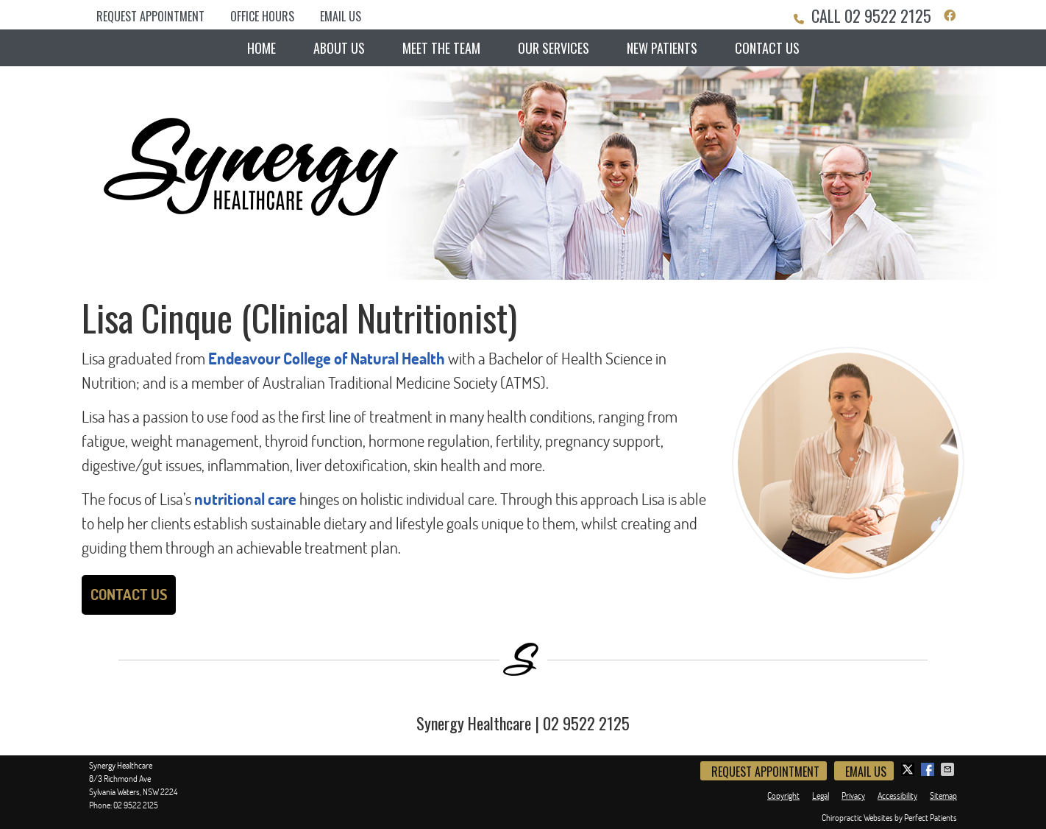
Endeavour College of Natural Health (326, 358)
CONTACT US (128, 594)
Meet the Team (441, 47)
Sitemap (943, 795)
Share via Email (949, 769)
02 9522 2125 (887, 15)
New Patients (662, 47)
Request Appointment (150, 16)
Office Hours (262, 16)
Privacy (853, 795)
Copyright (783, 795)
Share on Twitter (909, 769)
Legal (820, 795)
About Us (339, 47)
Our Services (553, 47)
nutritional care (245, 499)
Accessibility (897, 795)
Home (261, 47)
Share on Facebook (929, 769)
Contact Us (767, 47)
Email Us (340, 16)
